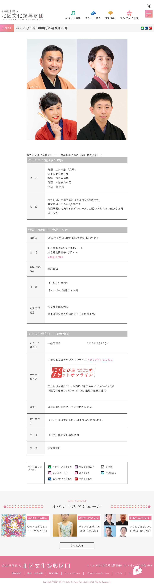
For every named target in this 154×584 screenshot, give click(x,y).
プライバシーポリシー (98, 573)
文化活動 (110, 18)
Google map (55, 256)
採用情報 (53, 573)
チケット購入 (93, 18)
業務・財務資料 (35, 573)
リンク (118, 573)
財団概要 (16, 573)
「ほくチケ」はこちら (100, 359)
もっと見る (76, 545)
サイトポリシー (72, 573)
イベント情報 (73, 18)
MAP (150, 565)
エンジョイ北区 (129, 18)
